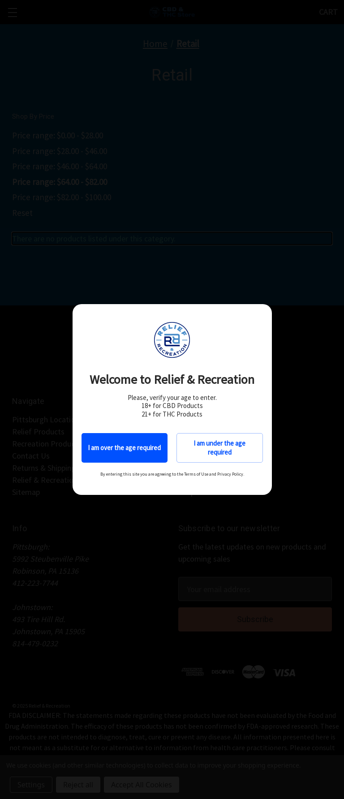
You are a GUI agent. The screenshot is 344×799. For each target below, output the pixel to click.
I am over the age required (124, 447)
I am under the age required (219, 447)
